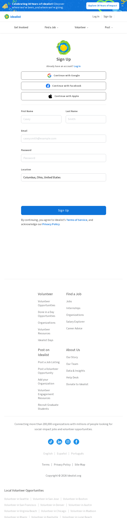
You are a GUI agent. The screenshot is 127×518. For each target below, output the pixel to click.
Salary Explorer (75, 322)
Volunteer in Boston (75, 499)
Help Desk (72, 377)
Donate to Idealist (77, 384)
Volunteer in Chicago (53, 511)
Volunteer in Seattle (16, 499)
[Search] (118, 16)
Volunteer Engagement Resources (46, 394)
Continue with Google (63, 75)
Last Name (72, 111)
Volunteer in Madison (83, 511)
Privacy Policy (51, 224)
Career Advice (74, 328)
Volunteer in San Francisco (20, 505)
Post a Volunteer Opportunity (48, 371)
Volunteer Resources (44, 331)
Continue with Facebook (63, 86)
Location (26, 169)
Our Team (72, 364)
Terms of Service (76, 220)
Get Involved (21, 27)
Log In (95, 16)
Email (24, 131)
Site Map (80, 465)
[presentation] (48, 194)
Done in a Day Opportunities (46, 314)
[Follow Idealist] (51, 442)
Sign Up (108, 16)
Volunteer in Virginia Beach (20, 511)
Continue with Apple (63, 96)
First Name (27, 111)
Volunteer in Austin (80, 505)
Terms (46, 465)
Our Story (72, 357)
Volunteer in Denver (52, 505)
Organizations (46, 323)
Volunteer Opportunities (46, 303)
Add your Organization (46, 382)
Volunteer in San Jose (46, 499)
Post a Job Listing (49, 362)
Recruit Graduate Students (48, 407)
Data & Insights (75, 371)
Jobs (69, 301)
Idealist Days (45, 340)
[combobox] (63, 177)
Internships (73, 308)
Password (26, 150)
